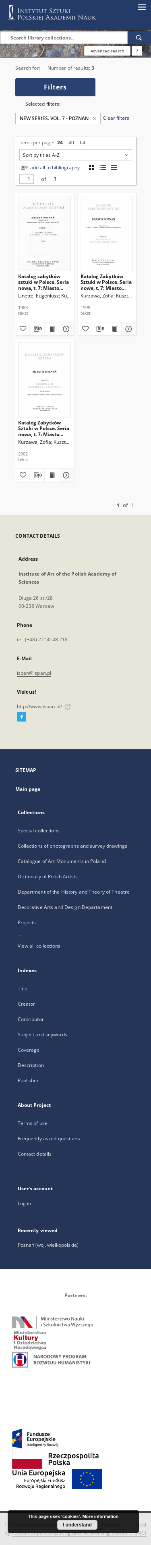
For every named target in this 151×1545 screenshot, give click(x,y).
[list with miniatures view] (103, 167)
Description (31, 1065)
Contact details (35, 1153)
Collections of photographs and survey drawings (73, 845)
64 (82, 142)
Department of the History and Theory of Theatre (74, 891)
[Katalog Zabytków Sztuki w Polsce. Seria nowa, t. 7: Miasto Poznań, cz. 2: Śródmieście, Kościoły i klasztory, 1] (107, 233)
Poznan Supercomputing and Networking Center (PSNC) (79, 1532)
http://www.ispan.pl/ (44, 706)
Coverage (29, 1049)
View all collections (39, 945)
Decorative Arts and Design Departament (65, 907)
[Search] (139, 37)
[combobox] (75, 154)
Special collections (39, 830)
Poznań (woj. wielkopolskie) (48, 1244)
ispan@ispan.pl (34, 673)
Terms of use (33, 1123)
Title (23, 988)
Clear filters (116, 118)
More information (100, 1516)
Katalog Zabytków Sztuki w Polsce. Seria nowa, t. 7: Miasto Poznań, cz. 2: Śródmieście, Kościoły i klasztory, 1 (106, 282)
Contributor (31, 1019)
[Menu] (141, 6)
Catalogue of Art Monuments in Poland (62, 861)
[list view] (114, 167)
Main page (28, 789)
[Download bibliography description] (37, 329)
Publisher (28, 1080)
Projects (27, 922)
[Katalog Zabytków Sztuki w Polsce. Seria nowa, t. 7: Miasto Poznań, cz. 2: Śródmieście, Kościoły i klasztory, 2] (44, 380)
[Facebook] (21, 717)
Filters (55, 87)
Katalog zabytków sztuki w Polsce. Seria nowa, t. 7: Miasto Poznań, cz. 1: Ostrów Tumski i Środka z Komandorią (43, 282)
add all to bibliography (49, 167)
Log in (24, 1203)
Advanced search (107, 51)
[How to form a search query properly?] (137, 51)
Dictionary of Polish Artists (48, 876)
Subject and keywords (42, 1034)
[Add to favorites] (22, 329)
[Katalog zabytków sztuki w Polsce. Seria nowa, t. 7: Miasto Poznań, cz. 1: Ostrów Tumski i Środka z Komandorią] (44, 233)
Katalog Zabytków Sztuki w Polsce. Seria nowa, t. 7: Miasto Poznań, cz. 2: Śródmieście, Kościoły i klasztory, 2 (44, 428)
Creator (26, 1003)
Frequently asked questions (49, 1138)
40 (71, 142)
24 (60, 142)
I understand (77, 1525)
